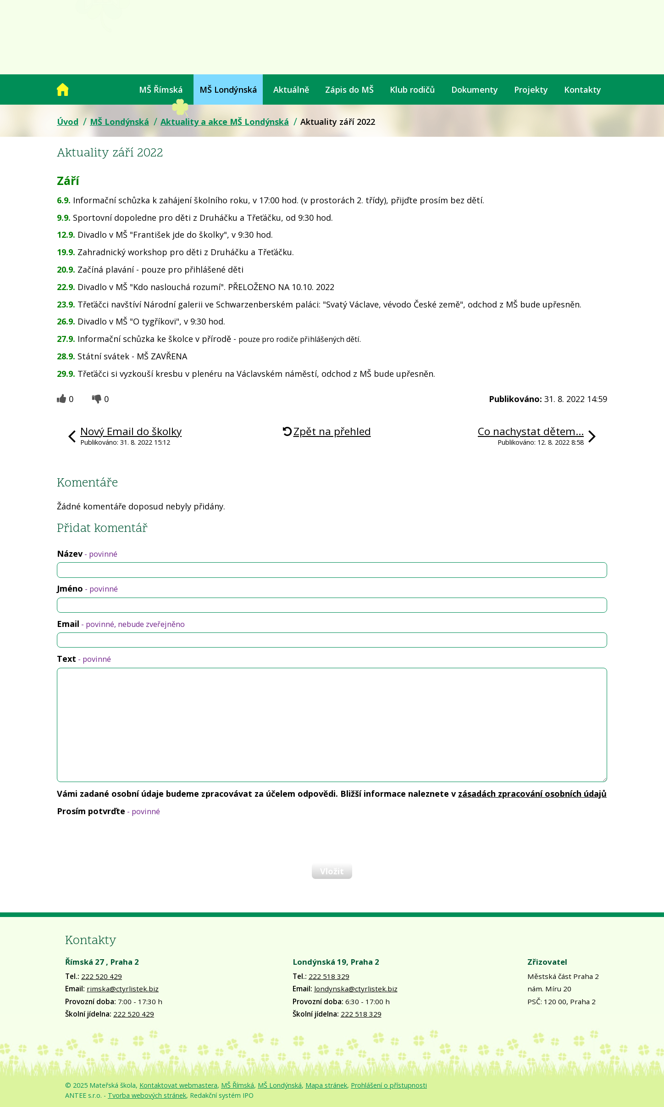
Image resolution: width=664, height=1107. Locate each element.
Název (87, 553)
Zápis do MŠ (349, 89)
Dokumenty (474, 89)
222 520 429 (101, 976)
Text (84, 658)
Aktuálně (291, 89)
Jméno (87, 588)
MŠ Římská (161, 89)
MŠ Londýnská (228, 89)
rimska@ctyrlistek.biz (123, 988)
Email (121, 623)
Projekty (531, 89)
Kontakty (582, 89)
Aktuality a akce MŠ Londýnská (224, 121)
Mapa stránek (326, 1085)
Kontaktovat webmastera (178, 1085)
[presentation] (126, 839)
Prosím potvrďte (108, 810)
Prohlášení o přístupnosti (389, 1085)
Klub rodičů (412, 89)
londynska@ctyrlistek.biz (356, 988)
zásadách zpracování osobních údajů (532, 793)
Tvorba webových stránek (147, 1095)
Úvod (62, 89)
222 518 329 (329, 976)
